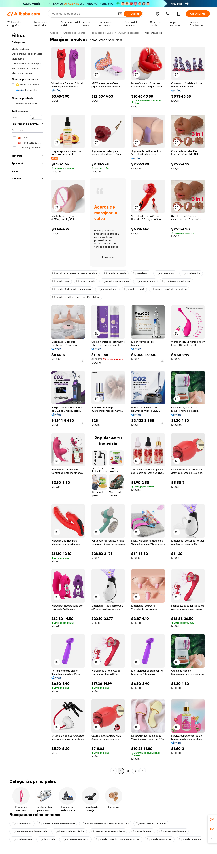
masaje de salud (22, 839)
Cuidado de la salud (74, 32)
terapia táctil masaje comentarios (71, 289)
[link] (212, 819)
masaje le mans (145, 281)
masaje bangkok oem (159, 839)
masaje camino (165, 273)
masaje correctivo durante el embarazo (118, 839)
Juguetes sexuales (128, 32)
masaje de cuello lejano (75, 839)
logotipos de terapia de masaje (29, 831)
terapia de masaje (115, 273)
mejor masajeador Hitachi (151, 823)
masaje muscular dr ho (115, 281)
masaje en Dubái (134, 289)
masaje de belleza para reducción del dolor (76, 297)
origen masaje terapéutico (69, 831)
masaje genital (191, 273)
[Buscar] (133, 14)
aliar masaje (47, 839)
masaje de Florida (190, 839)
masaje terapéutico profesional (169, 289)
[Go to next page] (142, 771)
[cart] (168, 14)
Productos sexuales (102, 32)
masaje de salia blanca (172, 831)
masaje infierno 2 (142, 831)
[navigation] (27, 402)
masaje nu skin (85, 281)
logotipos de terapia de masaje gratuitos (74, 273)
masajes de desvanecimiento (108, 831)
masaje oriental (107, 289)
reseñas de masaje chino (176, 281)
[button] (120, 14)
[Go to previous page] (113, 771)
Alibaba (54, 32)
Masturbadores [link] (153, 32)
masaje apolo (60, 281)
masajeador (141, 273)
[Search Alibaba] (83, 14)
